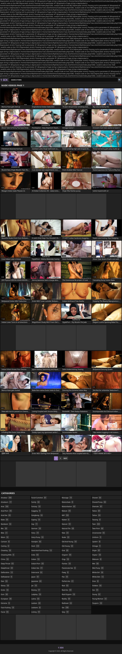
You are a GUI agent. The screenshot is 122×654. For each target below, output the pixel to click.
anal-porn (6, 510)
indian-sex (37, 568)
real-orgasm (68, 594)
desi (4, 581)
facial (5, 611)
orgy (65, 559)
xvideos (97, 585)
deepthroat (7, 568)
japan (35, 576)
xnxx (95, 581)
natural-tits (68, 528)
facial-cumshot (39, 497)
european (6, 598)
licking (35, 611)
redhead (67, 603)
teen (96, 524)
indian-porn (37, 563)
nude (66, 537)
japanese (36, 581)
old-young (67, 546)
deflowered (7, 576)
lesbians (36, 607)
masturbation (69, 506)
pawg (65, 572)
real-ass (67, 589)
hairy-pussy (37, 537)
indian (35, 559)
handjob (36, 541)
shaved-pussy (99, 502)
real (65, 585)
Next (65, 458)
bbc (4, 528)
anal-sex (6, 515)
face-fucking (7, 607)
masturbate (68, 502)
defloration (7, 572)
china (5, 559)
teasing (96, 519)
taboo (96, 510)
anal (5, 506)
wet (95, 563)
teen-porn (98, 528)
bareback (6, 524)
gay (34, 524)
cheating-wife (8, 554)
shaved (96, 497)
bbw (4, 532)
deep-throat (7, 563)
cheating (6, 550)
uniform (96, 537)
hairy (35, 532)
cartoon (5, 541)
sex (65, 607)
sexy (65, 611)
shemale (97, 506)
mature (66, 510)
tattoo (96, 515)
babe (4, 519)
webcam (97, 559)
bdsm (5, 537)
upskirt (96, 541)
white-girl (97, 572)
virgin (96, 550)
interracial (37, 572)
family (35, 502)
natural (66, 524)
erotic (5, 589)
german (36, 528)
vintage (96, 546)
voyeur (96, 554)
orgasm (67, 554)
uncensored (98, 532)
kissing (35, 589)
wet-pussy (98, 568)
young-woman (99, 598)
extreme (5, 603)
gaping (36, 519)
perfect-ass (68, 581)
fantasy (36, 506)
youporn (97, 603)
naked (66, 519)
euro (4, 594)
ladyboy (36, 594)
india (35, 554)
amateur (6, 497)
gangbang (37, 515)
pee (65, 576)
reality (66, 598)
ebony (5, 585)
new (65, 532)
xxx (95, 589)
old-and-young (69, 541)
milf (65, 515)
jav (34, 585)
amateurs (6, 502)
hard (35, 546)
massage (67, 497)
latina (35, 598)
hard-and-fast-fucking (41, 550)
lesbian (36, 603)
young (96, 594)
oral (65, 550)
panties (66, 563)
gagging (36, 510)
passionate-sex (69, 568)
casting (5, 546)
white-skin (98, 576)
